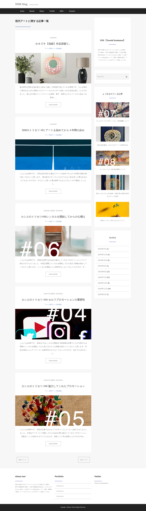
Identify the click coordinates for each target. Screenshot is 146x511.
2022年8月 (102, 272)
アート (47, 48)
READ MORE (53, 105)
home (22, 11)
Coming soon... (60, 486)
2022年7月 (102, 277)
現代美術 (59, 48)
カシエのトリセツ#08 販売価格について (112, 169)
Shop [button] (42, 11)
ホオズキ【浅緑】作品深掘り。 (53, 43)
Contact (72, 11)
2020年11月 (102, 289)
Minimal (69, 507)
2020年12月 (102, 283)
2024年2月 (102, 249)
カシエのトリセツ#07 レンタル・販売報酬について (112, 121)
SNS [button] (62, 11)
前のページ (22, 460)
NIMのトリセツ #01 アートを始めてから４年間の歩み (53, 130)
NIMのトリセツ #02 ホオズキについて (112, 220)
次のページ (84, 460)
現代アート (52, 48)
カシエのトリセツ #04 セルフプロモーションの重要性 (53, 299)
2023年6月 (102, 266)
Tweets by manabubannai (101, 483)
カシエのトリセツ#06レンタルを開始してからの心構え (53, 216)
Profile (52, 11)
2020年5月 (102, 294)
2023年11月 (102, 255)
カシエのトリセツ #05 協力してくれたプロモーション (53, 386)
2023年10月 (102, 260)
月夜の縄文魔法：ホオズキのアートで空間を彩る (112, 145)
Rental (32, 11)
